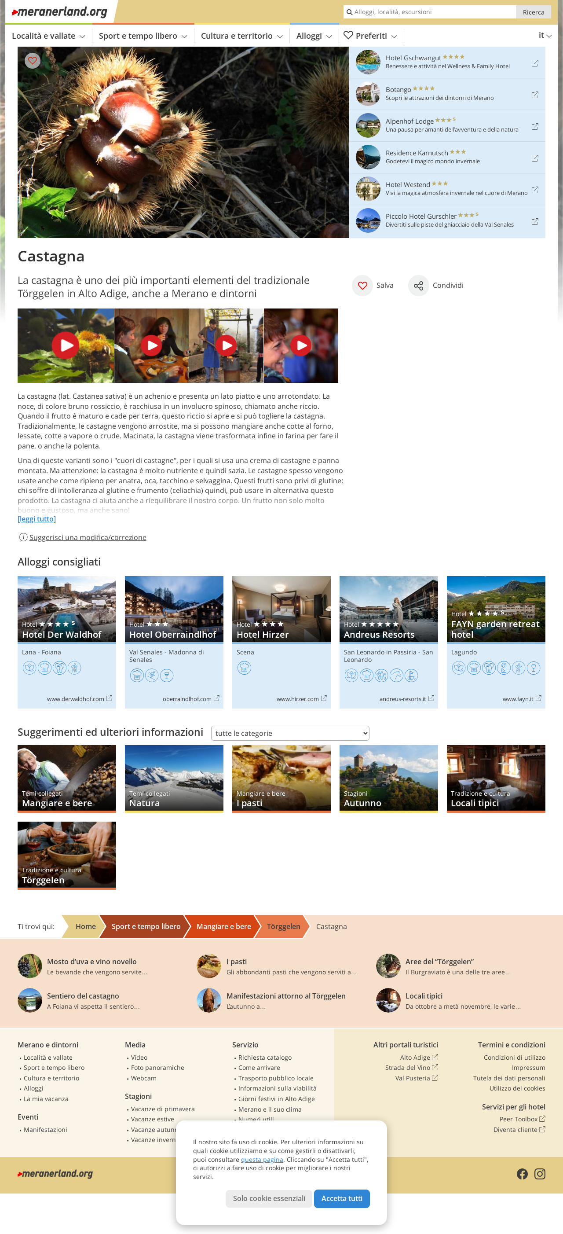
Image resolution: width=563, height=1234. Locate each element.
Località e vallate (48, 35)
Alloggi (314, 35)
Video (139, 1057)
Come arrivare (259, 1067)
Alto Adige (419, 1057)
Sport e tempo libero (143, 35)
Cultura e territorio (242, 35)
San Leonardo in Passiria (380, 652)
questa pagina (262, 1159)
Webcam (144, 1078)
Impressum (528, 1067)
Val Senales (146, 652)
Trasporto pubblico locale (276, 1078)
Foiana (51, 652)
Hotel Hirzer (281, 642)
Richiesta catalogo (265, 1057)
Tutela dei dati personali (509, 1078)
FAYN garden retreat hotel (496, 642)
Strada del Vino (411, 1067)
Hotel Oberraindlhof (174, 642)
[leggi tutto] (37, 519)
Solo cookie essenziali (269, 1198)
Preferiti (370, 36)
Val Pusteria (416, 1078)
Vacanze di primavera (163, 1109)
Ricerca (534, 12)
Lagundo (464, 652)
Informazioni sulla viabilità (277, 1088)
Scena (245, 652)
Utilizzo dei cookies (517, 1088)
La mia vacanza (46, 1098)
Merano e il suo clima (270, 1109)
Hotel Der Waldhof (67, 642)
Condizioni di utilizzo (514, 1057)
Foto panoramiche (157, 1067)
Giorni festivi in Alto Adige (276, 1098)
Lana (29, 652)
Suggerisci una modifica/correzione (82, 537)
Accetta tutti (342, 1198)
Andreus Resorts (389, 642)
